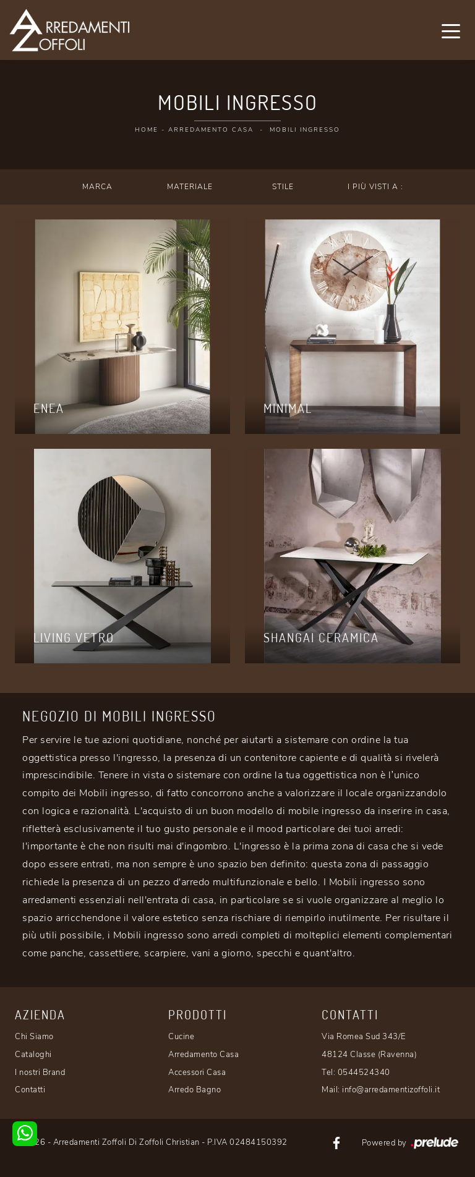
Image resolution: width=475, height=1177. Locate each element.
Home (146, 129)
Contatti (30, 1089)
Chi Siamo (34, 1036)
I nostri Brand (40, 1072)
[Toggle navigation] (451, 30)
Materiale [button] (190, 187)
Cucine (181, 1036)
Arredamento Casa (211, 129)
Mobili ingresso (305, 129)
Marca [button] (97, 187)
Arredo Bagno (194, 1089)
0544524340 (364, 1072)
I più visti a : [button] (375, 187)
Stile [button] (283, 187)
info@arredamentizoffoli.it (391, 1089)
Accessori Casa (197, 1072)
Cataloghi (33, 1054)
